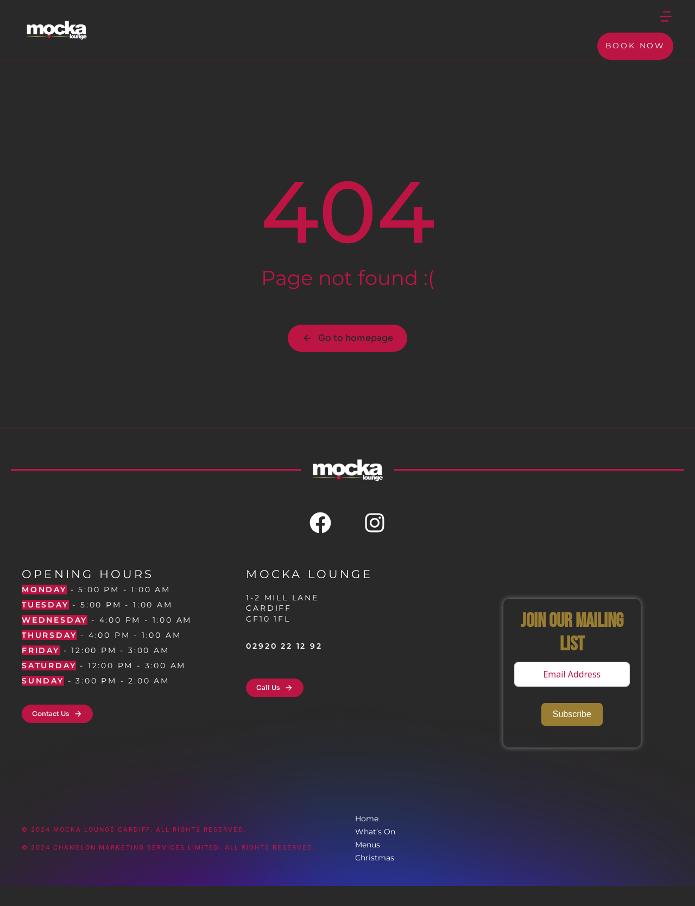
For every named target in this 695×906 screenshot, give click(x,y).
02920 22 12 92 (284, 666)
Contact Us (57, 734)
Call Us (274, 708)
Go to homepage (347, 358)
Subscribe (572, 734)
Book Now (635, 57)
